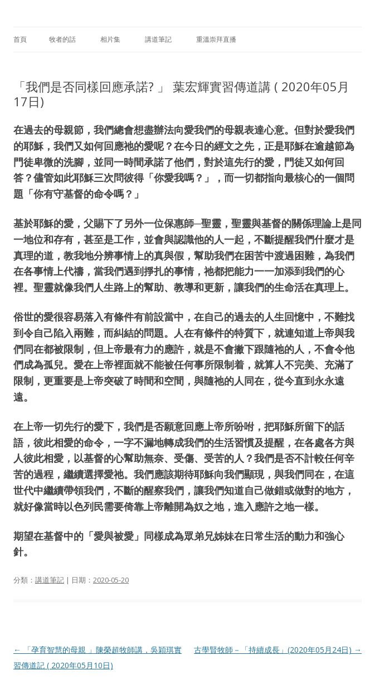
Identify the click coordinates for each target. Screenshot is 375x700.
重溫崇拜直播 (216, 39)
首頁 (20, 39)
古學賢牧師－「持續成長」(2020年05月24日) (278, 649)
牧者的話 (62, 39)
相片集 (110, 39)
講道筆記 (158, 39)
